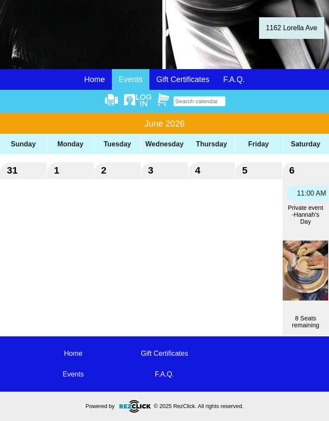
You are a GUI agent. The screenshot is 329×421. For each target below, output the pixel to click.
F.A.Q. (234, 79)
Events (73, 374)
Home (94, 79)
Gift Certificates (182, 79)
